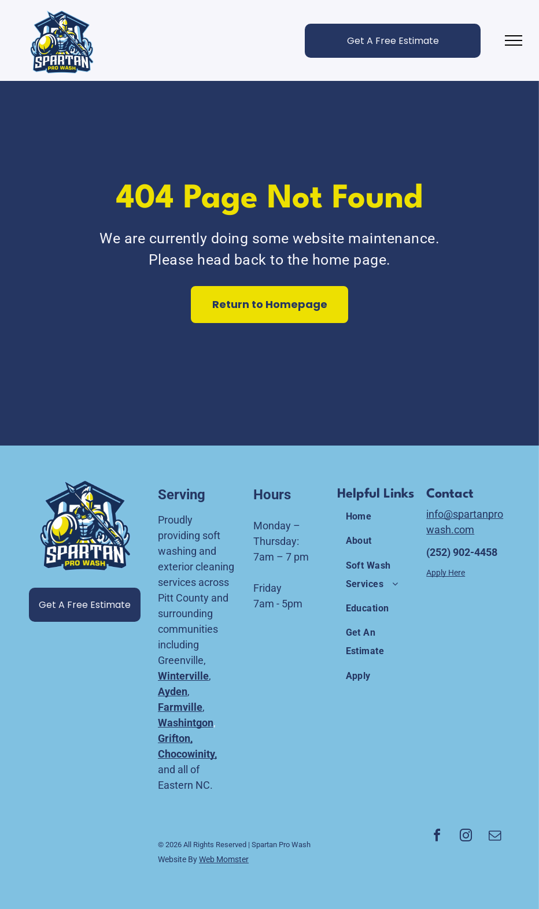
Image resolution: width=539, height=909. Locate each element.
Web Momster (224, 859)
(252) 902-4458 (461, 552)
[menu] (514, 40)
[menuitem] (379, 516)
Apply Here (445, 572)
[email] (495, 837)
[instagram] (466, 837)
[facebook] (437, 837)
